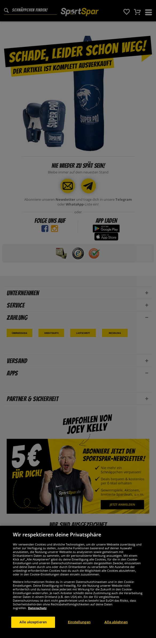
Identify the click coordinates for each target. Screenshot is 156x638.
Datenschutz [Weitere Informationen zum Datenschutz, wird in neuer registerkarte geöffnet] (37, 612)
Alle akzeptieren (33, 626)
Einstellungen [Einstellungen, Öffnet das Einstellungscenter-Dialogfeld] (79, 626)
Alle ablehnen (116, 626)
